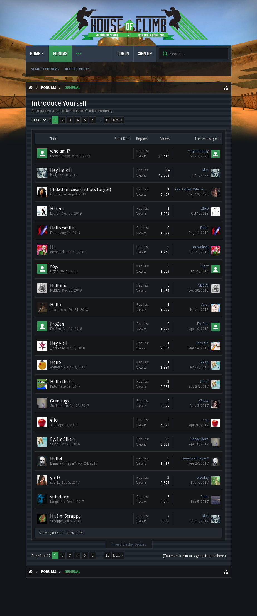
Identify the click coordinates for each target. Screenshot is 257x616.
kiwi (53, 175)
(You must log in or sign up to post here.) (194, 556)
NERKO (55, 290)
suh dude (59, 497)
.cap (53, 425)
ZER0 (205, 208)
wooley (203, 477)
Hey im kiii (61, 170)
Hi (52, 247)
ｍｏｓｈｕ (58, 310)
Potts (204, 497)
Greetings (59, 401)
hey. (54, 266)
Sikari (204, 362)
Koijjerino (57, 502)
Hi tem (57, 208)
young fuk (57, 367)
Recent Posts (77, 69)
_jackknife (57, 348)
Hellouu (58, 285)
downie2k (57, 252)
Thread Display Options (129, 544)
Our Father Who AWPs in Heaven (192, 189)
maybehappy (60, 156)
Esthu (54, 233)
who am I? (60, 151)
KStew (204, 401)
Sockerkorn (59, 406)
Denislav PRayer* (63, 463)
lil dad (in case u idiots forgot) (80, 189)
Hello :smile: (62, 228)
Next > (118, 120)
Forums (60, 54)
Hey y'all (58, 343)
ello (54, 420)
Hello (55, 304)
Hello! (56, 458)
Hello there (61, 381)
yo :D (55, 477)
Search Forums (45, 69)
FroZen (57, 324)
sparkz (55, 483)
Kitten (54, 386)
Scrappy (56, 521)
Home (35, 54)
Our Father (58, 194)
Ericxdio (202, 343)
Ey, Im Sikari (62, 439)
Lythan (55, 214)
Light (54, 271)
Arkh (205, 304)
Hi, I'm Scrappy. (66, 516)
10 (107, 120)
